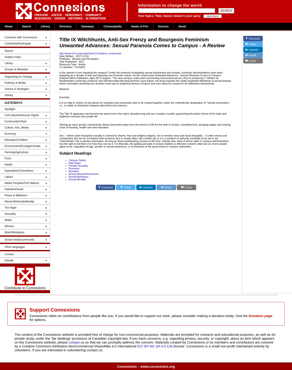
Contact (9, 254)
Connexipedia (113, 26)
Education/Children (16, 140)
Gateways (87, 26)
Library (45, 26)
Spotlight (10, 109)
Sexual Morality (77, 179)
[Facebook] (105, 187)
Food (8, 158)
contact (75, 342)
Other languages (15, 247)
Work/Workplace (15, 232)
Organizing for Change (18, 76)
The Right (10, 207)
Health (9, 164)
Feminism (73, 168)
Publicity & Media (15, 82)
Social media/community (19, 239)
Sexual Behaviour (78, 176)
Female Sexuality (78, 165)
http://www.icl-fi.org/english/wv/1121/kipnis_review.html (90, 53)
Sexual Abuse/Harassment (83, 174)
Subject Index (13, 57)
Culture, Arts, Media (17, 127)
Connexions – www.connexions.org (146, 366)
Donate (9, 260)
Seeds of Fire (139, 26)
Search (26, 26)
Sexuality (10, 213)
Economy (10, 133)
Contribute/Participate (18, 43)
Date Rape (74, 163)
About (182, 26)
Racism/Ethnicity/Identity (19, 201)
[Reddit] (166, 187)
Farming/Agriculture (17, 152)
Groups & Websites (16, 69)
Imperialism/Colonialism (19, 170)
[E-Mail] (186, 187)
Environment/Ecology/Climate (22, 146)
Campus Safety (77, 160)
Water (8, 220)
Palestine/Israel (14, 189)
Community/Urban (16, 121)
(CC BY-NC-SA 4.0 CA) (155, 346)
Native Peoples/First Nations (22, 183)
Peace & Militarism (16, 195)
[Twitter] (126, 187)
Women (9, 226)
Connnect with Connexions (21, 37)
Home (8, 26)
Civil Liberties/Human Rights (22, 115)
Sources (163, 26)
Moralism (73, 171)
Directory (66, 26)
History (9, 95)
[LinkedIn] (146, 187)
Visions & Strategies (17, 89)
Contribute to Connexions (25, 278)
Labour (9, 176)
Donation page (260, 316)
